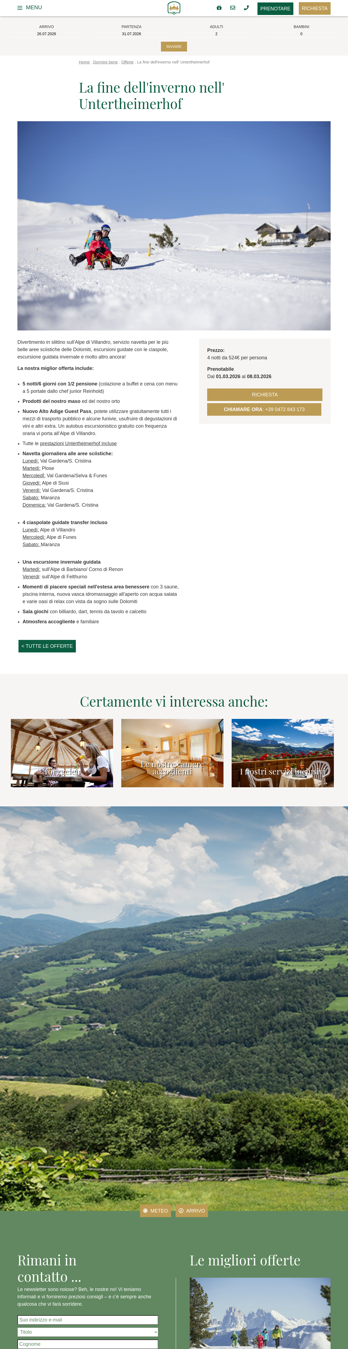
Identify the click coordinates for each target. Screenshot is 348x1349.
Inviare (174, 46)
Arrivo (192, 1211)
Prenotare (275, 8)
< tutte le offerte (47, 646)
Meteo (155, 1211)
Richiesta (315, 8)
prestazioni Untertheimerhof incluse (78, 443)
